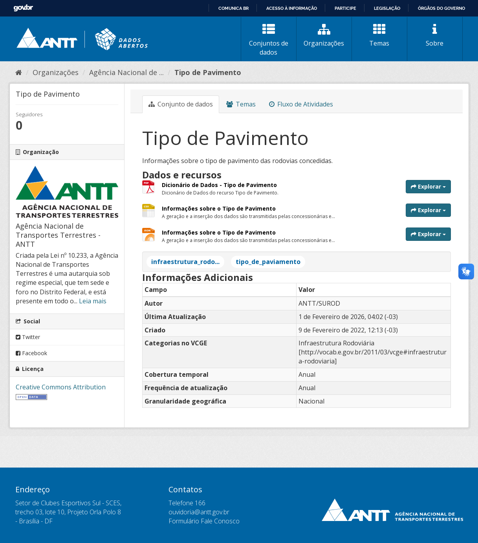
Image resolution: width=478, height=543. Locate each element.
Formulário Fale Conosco (204, 521)
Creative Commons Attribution (61, 387)
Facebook (31, 353)
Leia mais (92, 301)
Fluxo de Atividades (301, 104)
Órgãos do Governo (441, 8)
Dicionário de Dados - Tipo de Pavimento (219, 185)
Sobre (435, 35)
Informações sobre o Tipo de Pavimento (219, 208)
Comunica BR (233, 8)
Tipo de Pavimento (207, 72)
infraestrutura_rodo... (185, 261)
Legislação (387, 8)
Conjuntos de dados (268, 40)
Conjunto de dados (180, 104)
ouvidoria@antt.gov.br (198, 512)
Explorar (428, 186)
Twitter (28, 337)
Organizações (324, 35)
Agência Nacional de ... (126, 72)
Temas (379, 35)
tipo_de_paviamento (268, 261)
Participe (345, 8)
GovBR (23, 8)
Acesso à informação (291, 8)
